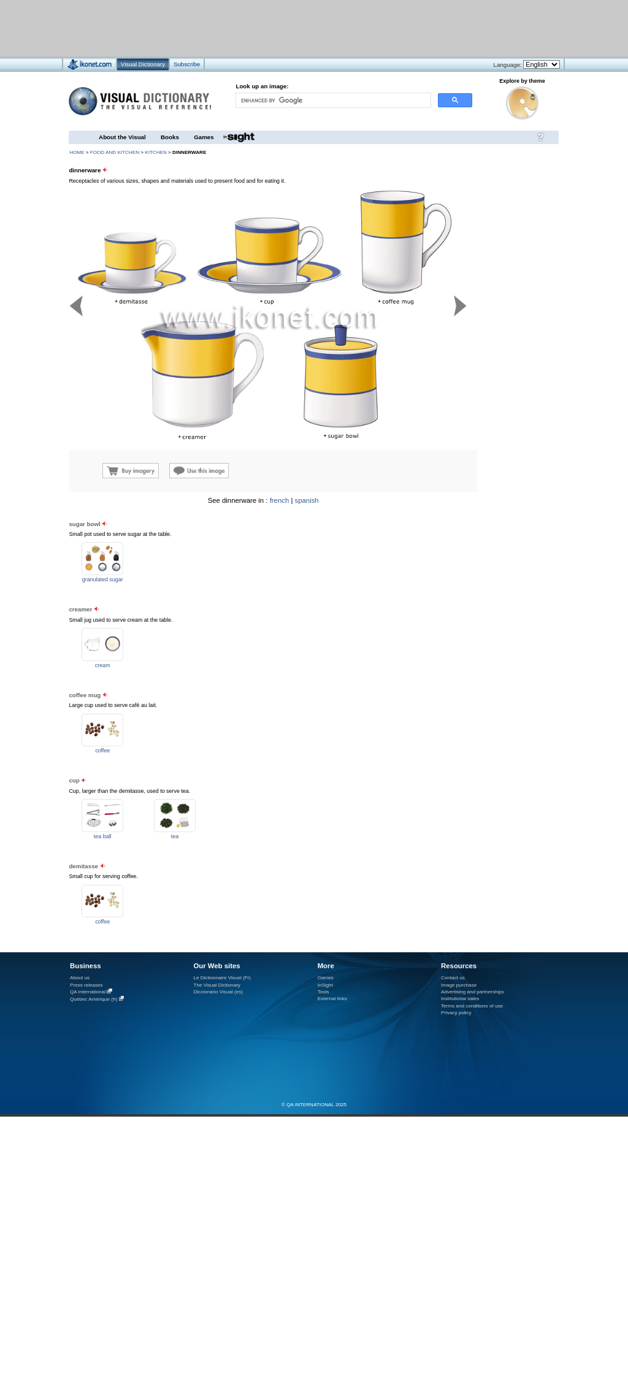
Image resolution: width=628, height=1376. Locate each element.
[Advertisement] (484, 573)
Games (203, 137)
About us (80, 977)
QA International (87, 992)
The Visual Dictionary (216, 985)
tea (174, 836)
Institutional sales (460, 998)
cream (102, 665)
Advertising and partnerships (472, 992)
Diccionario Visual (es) (218, 992)
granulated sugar (102, 579)
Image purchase (459, 985)
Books (170, 137)
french (279, 500)
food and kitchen (114, 152)
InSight (325, 985)
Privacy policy (456, 1012)
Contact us (453, 977)
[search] (332, 100)
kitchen (156, 152)
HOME (76, 152)
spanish (307, 500)
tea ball (103, 836)
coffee (102, 750)
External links (332, 998)
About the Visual (122, 137)
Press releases (86, 985)
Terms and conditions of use (472, 1006)
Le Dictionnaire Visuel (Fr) (222, 977)
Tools (323, 992)
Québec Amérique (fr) (94, 999)
